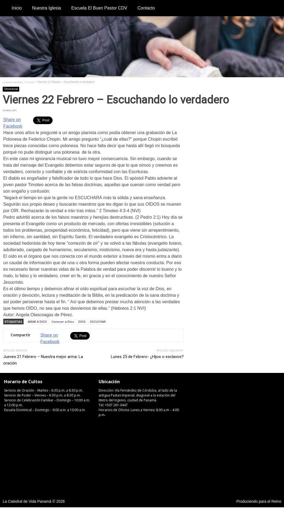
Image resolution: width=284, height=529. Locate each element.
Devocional (11, 89)
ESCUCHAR (98, 322)
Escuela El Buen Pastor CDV (99, 8)
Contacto (146, 8)
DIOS (82, 322)
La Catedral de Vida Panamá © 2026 (34, 501)
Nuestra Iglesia (46, 8)
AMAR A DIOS (37, 322)
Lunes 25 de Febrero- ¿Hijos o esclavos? (147, 356)
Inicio (17, 8)
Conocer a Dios (62, 322)
